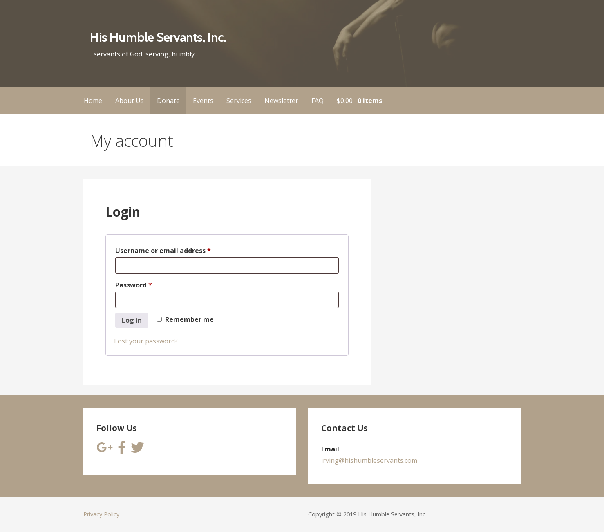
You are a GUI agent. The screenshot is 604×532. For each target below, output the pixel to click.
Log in (132, 320)
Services (238, 100)
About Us (129, 100)
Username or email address (177, 249)
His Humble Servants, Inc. (158, 37)
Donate (168, 100)
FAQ (317, 100)
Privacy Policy (101, 514)
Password (148, 284)
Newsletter (281, 100)
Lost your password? (146, 341)
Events (203, 100)
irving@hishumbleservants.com (369, 460)
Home (93, 100)
